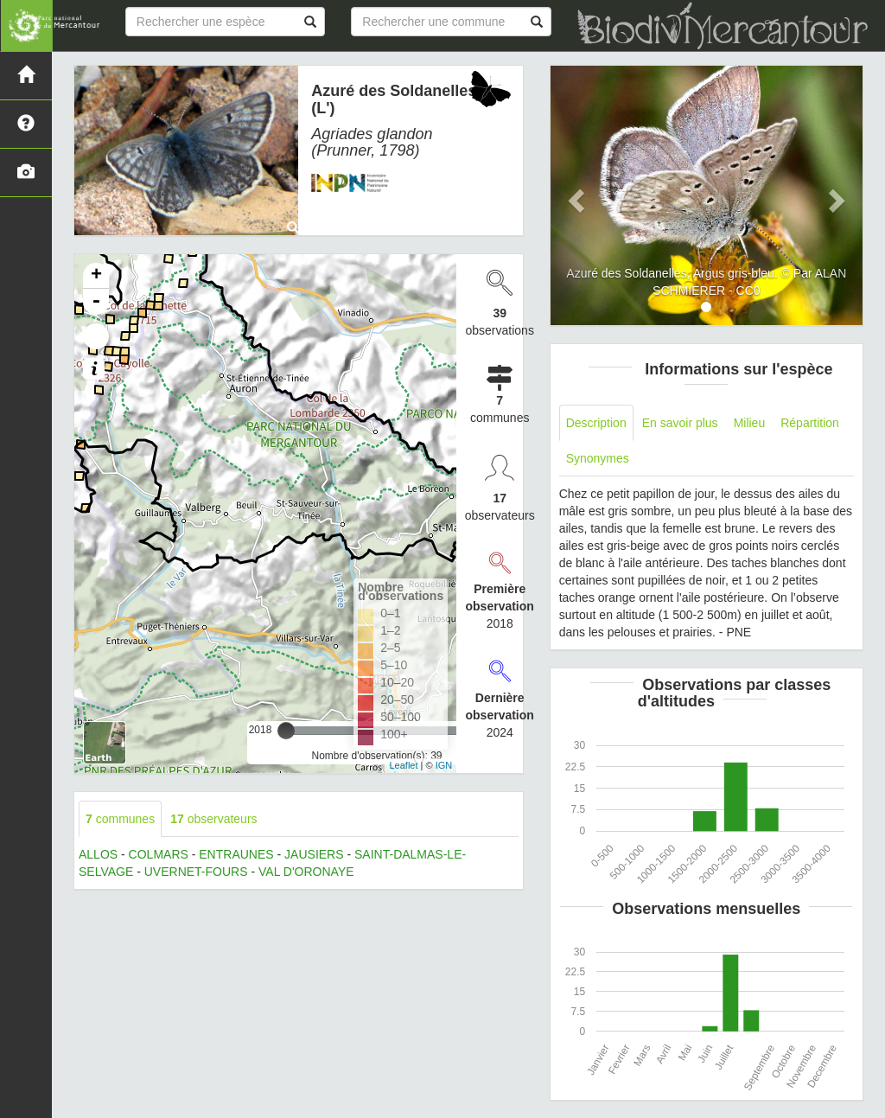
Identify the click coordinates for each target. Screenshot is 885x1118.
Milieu (750, 423)
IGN (444, 765)
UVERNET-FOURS (196, 871)
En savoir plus (680, 423)
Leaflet (403, 765)
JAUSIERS (313, 854)
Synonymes (597, 458)
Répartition (809, 423)
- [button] (96, 302)
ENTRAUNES (236, 854)
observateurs (213, 819)
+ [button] (96, 276)
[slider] (286, 730)
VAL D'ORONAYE (306, 871)
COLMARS (158, 854)
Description (596, 423)
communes (120, 819)
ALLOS (98, 854)
